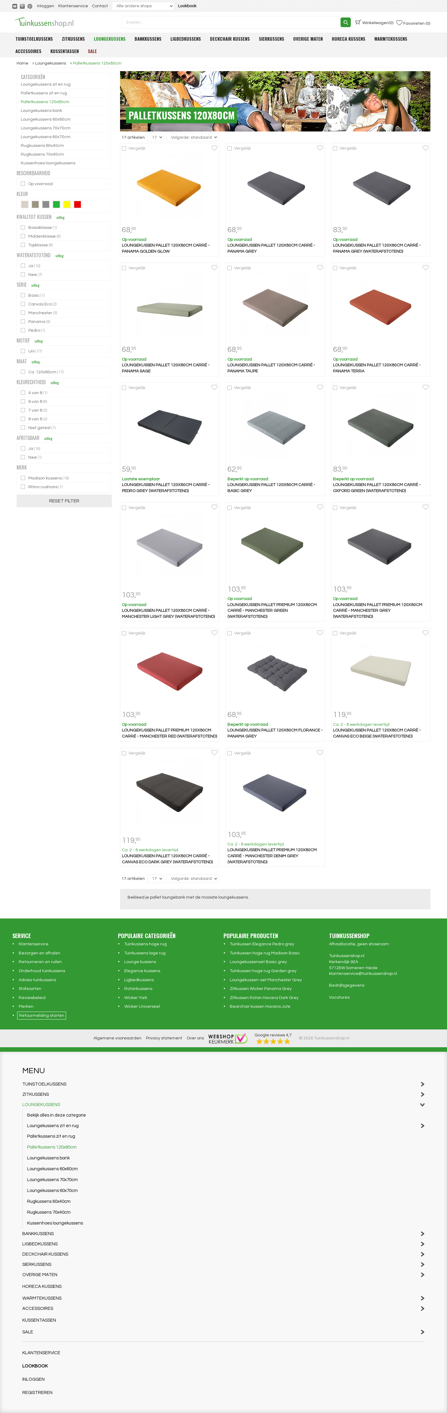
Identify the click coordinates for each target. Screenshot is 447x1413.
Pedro (33, 330)
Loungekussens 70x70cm (46, 128)
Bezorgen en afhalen (39, 953)
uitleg (60, 217)
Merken (26, 1006)
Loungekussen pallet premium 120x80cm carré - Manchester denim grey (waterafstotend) (272, 856)
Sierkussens (271, 38)
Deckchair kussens (230, 38)
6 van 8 (34, 401)
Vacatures (339, 997)
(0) (374, 22)
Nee (32, 274)
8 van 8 (34, 419)
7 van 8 (34, 410)
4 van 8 (34, 392)
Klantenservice (73, 6)
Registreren (37, 1392)
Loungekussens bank (41, 111)
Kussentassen (64, 51)
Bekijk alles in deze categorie (56, 1115)
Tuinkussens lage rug (145, 953)
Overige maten (308, 38)
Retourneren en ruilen (40, 962)
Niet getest (38, 427)
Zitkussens (73, 38)
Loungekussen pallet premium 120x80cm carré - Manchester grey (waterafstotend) (377, 611)
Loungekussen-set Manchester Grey (266, 980)
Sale (92, 51)
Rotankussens (138, 989)
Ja (31, 266)
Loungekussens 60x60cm (46, 119)
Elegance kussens (142, 971)
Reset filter (64, 500)
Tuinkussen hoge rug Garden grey (263, 971)
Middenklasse (41, 236)
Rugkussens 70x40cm (42, 154)
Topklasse (37, 245)
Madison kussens (45, 478)
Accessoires (28, 51)
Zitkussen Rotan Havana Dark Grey (264, 998)
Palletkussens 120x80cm (45, 102)
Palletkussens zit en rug (44, 93)
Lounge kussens (140, 962)
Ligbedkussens (185, 38)
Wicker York (135, 998)
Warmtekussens (390, 38)
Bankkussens (148, 38)
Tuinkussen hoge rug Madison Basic (265, 953)
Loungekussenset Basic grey (258, 962)
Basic (33, 295)
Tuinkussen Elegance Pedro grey (262, 944)
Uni (32, 351)
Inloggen (45, 6)
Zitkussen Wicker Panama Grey (261, 989)
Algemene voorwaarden (117, 1038)
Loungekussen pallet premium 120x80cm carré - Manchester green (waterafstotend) (272, 611)
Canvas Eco (39, 304)
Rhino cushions (42, 487)
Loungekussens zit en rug (46, 84)
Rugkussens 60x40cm (42, 146)
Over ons (195, 1038)
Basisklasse (39, 227)
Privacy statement (164, 1038)
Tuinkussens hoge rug (145, 944)
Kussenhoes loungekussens (48, 163)
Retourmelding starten (41, 1015)
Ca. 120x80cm (42, 372)
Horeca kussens (348, 38)
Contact (100, 6)
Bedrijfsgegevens (346, 985)
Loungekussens (109, 38)
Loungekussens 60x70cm (46, 137)
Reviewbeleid (32, 998)
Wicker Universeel (142, 1006)
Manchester (39, 313)
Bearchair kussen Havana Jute (260, 1006)
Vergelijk (136, 148)
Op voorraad (37, 184)
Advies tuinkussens (37, 980)
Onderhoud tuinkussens (42, 971)
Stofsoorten (30, 989)
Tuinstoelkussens (34, 38)
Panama (36, 321)
